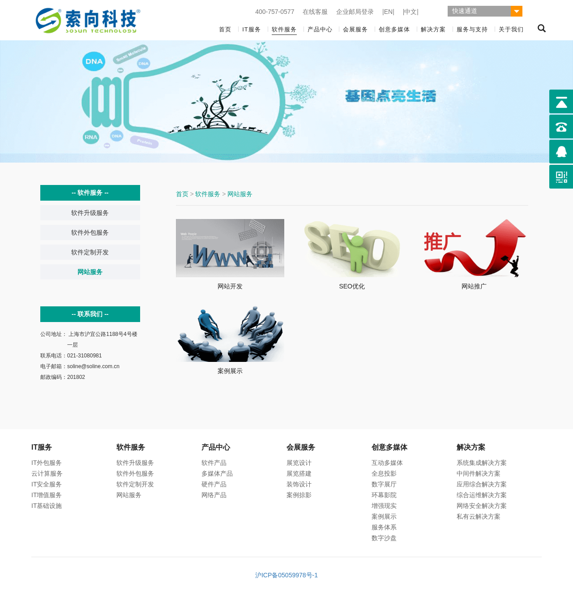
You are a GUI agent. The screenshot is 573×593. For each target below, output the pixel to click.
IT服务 (251, 29)
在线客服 (315, 11)
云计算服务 (47, 473)
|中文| (411, 11)
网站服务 (90, 271)
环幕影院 (384, 494)
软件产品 (214, 462)
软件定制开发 (90, 252)
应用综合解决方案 (482, 484)
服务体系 (384, 527)
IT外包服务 (46, 462)
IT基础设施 (46, 505)
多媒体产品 (217, 473)
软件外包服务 (90, 232)
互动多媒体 (387, 462)
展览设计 (299, 462)
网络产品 (214, 494)
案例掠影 (299, 494)
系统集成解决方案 (482, 462)
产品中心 (320, 29)
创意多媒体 (394, 29)
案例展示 (230, 370)
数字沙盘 (384, 537)
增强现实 (384, 505)
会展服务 (355, 29)
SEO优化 (352, 286)
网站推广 (474, 286)
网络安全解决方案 (482, 505)
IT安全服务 (46, 484)
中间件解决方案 (478, 473)
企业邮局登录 (355, 11)
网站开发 (230, 286)
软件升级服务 (90, 212)
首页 (225, 29)
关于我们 (511, 29)
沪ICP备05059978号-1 (286, 575)
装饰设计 (299, 484)
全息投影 (384, 473)
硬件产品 (214, 484)
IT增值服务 (46, 494)
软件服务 (284, 29)
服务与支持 (472, 29)
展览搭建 (299, 473)
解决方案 (433, 29)
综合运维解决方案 (482, 494)
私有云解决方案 (478, 516)
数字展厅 (384, 484)
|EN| (388, 11)
